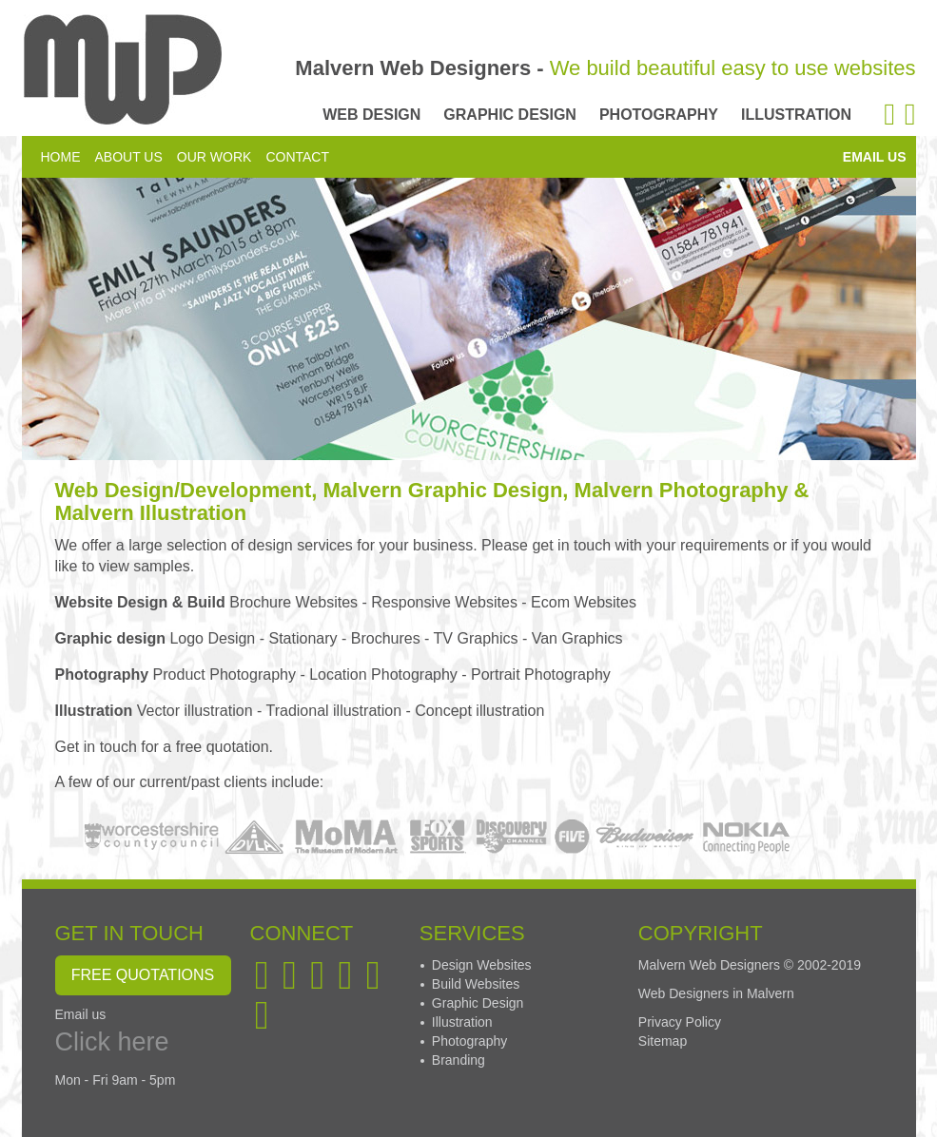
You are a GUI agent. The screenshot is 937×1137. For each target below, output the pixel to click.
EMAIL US (875, 156)
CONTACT (297, 156)
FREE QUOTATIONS (143, 975)
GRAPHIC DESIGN (509, 114)
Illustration (462, 1022)
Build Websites (475, 984)
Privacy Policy (679, 1022)
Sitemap (662, 1041)
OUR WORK (214, 156)
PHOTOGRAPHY (658, 114)
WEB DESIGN (371, 114)
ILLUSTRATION (796, 114)
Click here (112, 1042)
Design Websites (482, 965)
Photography (469, 1041)
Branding (458, 1060)
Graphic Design (478, 1003)
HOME (61, 156)
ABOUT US (129, 156)
